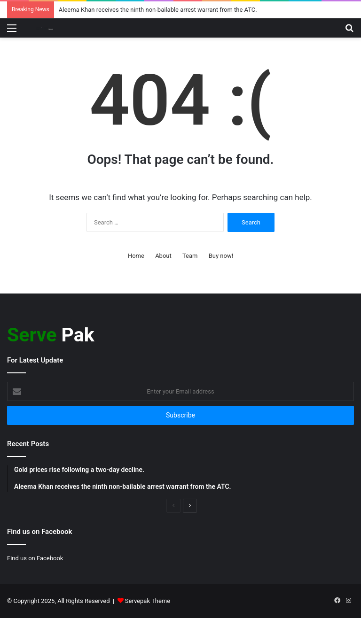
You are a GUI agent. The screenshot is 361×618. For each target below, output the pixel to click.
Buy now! (221, 255)
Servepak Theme (147, 600)
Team (190, 255)
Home (136, 255)
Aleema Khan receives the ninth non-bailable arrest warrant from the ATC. (158, 9)
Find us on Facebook (35, 558)
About (163, 255)
